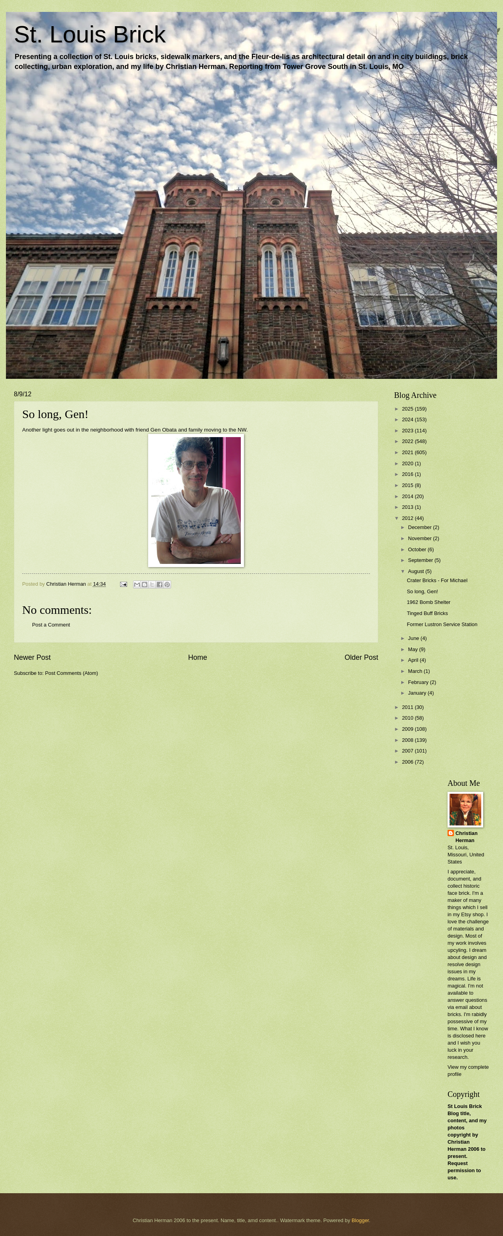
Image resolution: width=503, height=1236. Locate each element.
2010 (408, 718)
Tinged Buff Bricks (427, 613)
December (420, 527)
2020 (408, 463)
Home (197, 657)
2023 (408, 431)
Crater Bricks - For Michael (437, 580)
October (417, 549)
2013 (408, 507)
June (414, 638)
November (420, 538)
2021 (408, 452)
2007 (408, 751)
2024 (408, 419)
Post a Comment (51, 625)
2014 (408, 496)
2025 (408, 409)
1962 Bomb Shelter (428, 602)
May (413, 649)
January (417, 693)
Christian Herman (466, 836)
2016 (408, 474)
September (421, 560)
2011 (408, 707)
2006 (408, 762)
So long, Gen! (422, 591)
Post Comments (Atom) (71, 673)
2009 (408, 729)
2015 (408, 485)
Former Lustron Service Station (442, 624)
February (419, 682)
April (413, 660)
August (416, 571)
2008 (408, 740)
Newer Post (32, 657)
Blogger (360, 1220)
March (415, 671)
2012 (408, 518)
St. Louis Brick (90, 34)
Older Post (361, 657)
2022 (408, 441)
